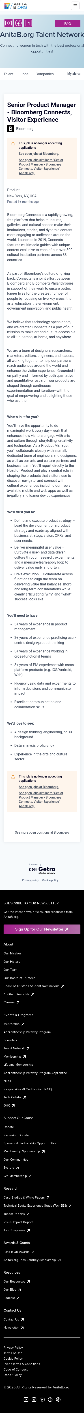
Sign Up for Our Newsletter (42, 929)
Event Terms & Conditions (22, 1364)
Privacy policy (30, 880)
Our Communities (16, 1159)
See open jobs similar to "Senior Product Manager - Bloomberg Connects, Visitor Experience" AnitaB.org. (41, 166)
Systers (11, 1167)
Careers (12, 1002)
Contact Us (14, 1319)
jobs (24, 74)
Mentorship (14, 1024)
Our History (12, 961)
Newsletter (14, 1327)
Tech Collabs (15, 1097)
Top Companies (17, 1230)
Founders (10, 1040)
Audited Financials (19, 994)
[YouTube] (42, 1399)
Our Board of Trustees (19, 978)
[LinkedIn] (28, 23)
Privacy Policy (13, 1347)
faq (67, 23)
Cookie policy (50, 880)
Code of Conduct (16, 1369)
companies (45, 74)
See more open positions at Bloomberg (42, 832)
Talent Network (17, 1048)
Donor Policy (13, 1375)
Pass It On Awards (19, 1251)
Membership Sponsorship (24, 1151)
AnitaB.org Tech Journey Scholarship (32, 1260)
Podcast (12, 1298)
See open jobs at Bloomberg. (39, 153)
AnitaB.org (61, 1387)
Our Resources (17, 1281)
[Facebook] (18, 23)
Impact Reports (17, 1214)
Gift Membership (18, 1176)
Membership (15, 1056)
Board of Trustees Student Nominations (34, 986)
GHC (9, 1105)
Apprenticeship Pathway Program (27, 1032)
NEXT (8, 1081)
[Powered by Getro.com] (42, 869)
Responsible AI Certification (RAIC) (28, 1089)
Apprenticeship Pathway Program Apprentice (35, 1073)
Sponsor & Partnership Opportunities (30, 1143)
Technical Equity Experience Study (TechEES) (38, 1205)
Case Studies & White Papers (27, 1197)
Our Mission (12, 953)
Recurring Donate (16, 1135)
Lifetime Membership (18, 1064)
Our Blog (13, 1289)
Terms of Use (13, 1353)
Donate (9, 1127)
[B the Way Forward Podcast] (58, 1399)
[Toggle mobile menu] (75, 6)
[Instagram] (8, 23)
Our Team (10, 969)
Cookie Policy (13, 1358)
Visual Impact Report (18, 1222)
